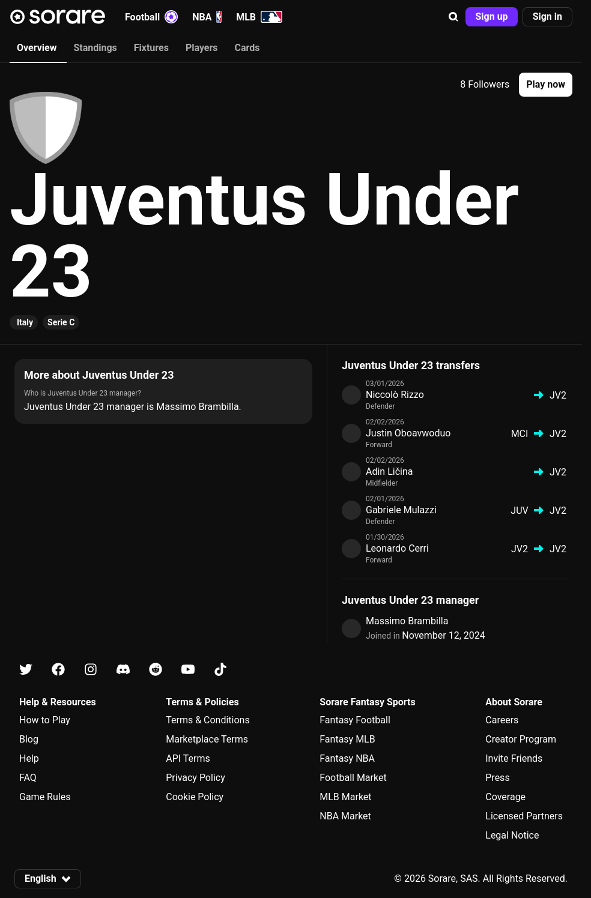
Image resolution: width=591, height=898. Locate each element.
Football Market (353, 777)
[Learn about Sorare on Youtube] (188, 669)
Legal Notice (512, 835)
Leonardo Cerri (397, 548)
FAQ (28, 777)
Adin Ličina (389, 471)
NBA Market (345, 816)
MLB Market (345, 797)
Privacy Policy (195, 777)
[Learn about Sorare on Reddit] (155, 669)
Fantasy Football (355, 720)
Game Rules (44, 797)
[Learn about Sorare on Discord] (123, 669)
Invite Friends (513, 758)
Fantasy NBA (347, 758)
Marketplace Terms (207, 739)
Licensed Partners (524, 816)
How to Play (44, 720)
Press (497, 777)
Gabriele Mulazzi (401, 510)
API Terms (188, 758)
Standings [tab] (95, 47)
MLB (259, 17)
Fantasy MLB (347, 739)
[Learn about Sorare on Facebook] (58, 669)
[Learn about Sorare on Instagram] (90, 669)
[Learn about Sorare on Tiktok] (220, 669)
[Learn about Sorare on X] (25, 669)
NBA (207, 17)
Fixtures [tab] (151, 47)
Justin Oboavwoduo (408, 433)
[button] (453, 17)
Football (151, 16)
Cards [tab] (247, 47)
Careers (501, 720)
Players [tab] (202, 47)
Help (29, 758)
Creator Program (520, 739)
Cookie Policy (194, 797)
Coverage (505, 797)
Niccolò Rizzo (395, 394)
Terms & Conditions (208, 720)
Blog (28, 739)
